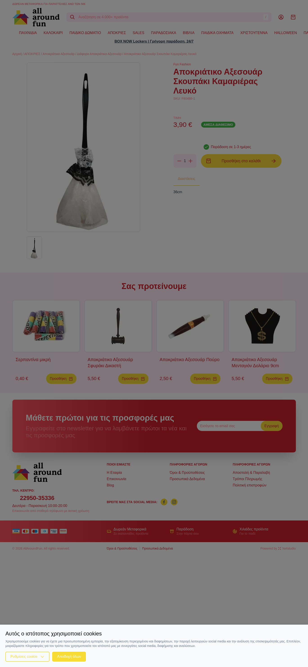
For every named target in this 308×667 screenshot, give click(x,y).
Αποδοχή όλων (69, 656)
